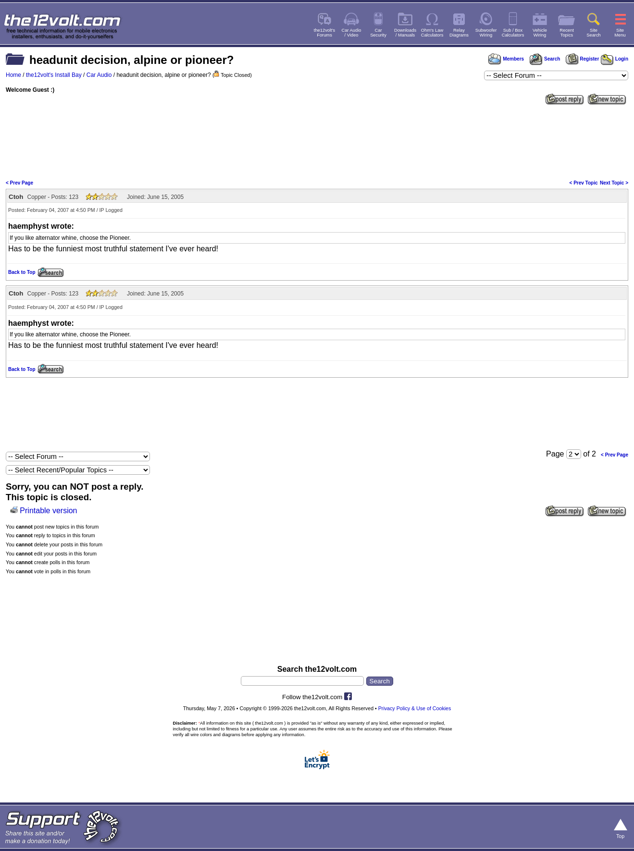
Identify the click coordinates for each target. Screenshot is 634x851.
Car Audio (99, 75)
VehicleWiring (540, 32)
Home (13, 75)
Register (582, 59)
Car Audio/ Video (351, 32)
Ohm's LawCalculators (432, 32)
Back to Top (21, 272)
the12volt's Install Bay (54, 75)
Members (506, 59)
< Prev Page (19, 182)
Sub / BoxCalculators (513, 32)
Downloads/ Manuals (405, 32)
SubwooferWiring (486, 32)
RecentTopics (566, 32)
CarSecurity (378, 32)
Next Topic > (614, 182)
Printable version (48, 510)
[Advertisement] (317, 141)
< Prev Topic (584, 182)
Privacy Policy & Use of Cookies (414, 708)
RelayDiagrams (459, 32)
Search (544, 59)
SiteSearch (593, 32)
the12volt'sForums (324, 32)
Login (614, 59)
